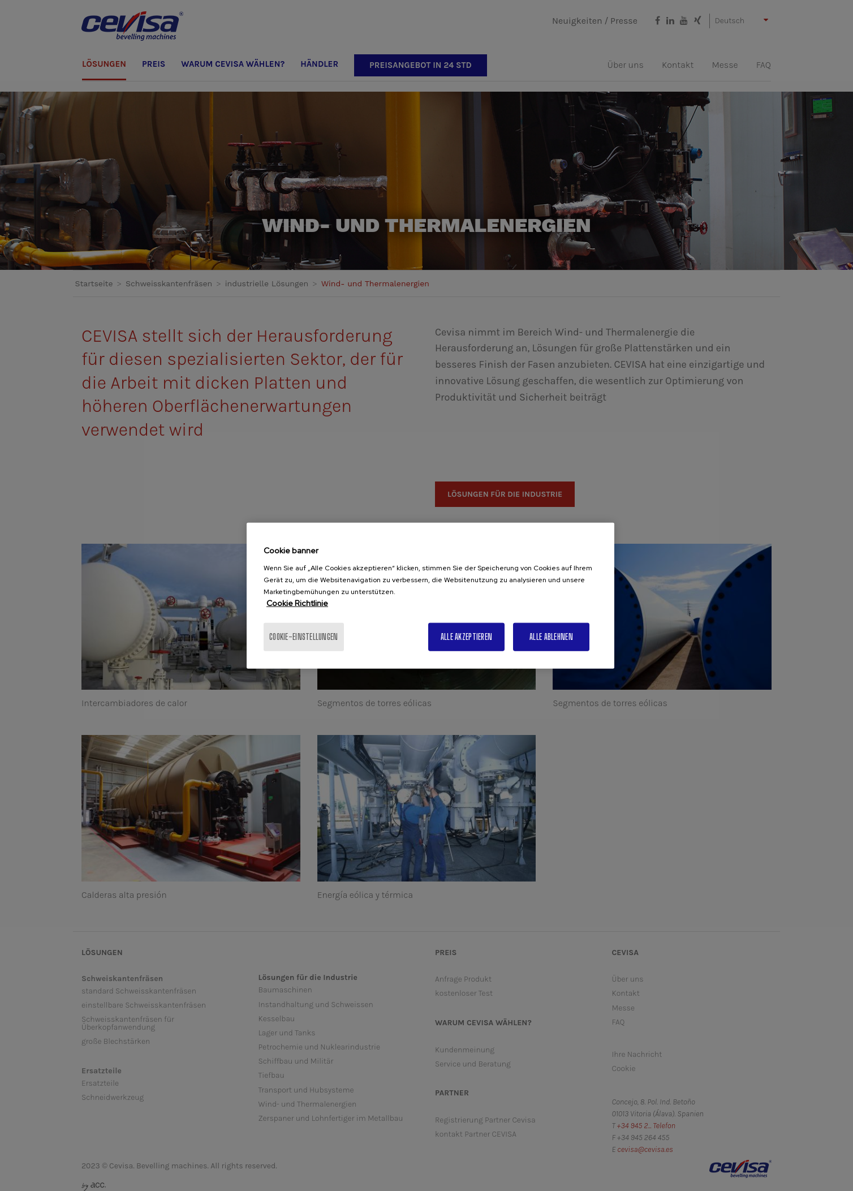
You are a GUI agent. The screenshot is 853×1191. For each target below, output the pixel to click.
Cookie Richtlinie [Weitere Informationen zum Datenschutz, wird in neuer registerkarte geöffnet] (297, 603)
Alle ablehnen (551, 637)
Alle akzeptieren (466, 637)
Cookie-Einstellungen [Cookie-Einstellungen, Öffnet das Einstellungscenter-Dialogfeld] (303, 637)
